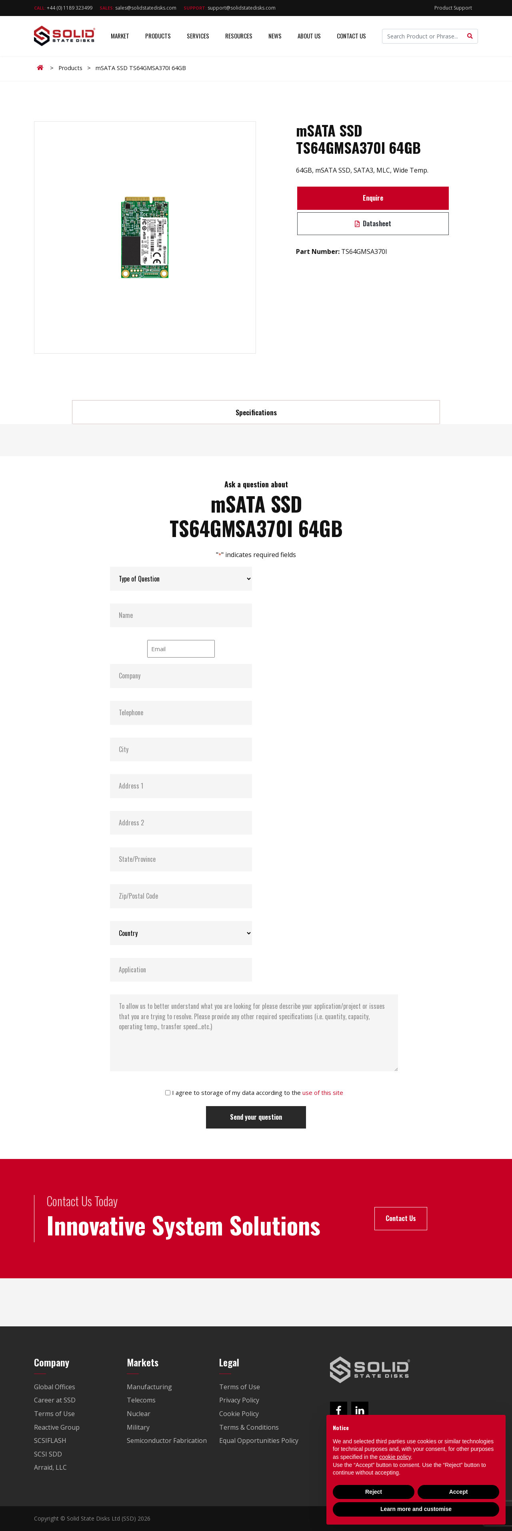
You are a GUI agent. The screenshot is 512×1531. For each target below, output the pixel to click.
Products (158, 35)
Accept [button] (458, 1492)
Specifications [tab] (256, 412)
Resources (238, 35)
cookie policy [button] (395, 1457)
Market (120, 35)
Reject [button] (373, 1492)
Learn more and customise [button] (416, 1509)
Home (41, 67)
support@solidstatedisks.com (230, 7)
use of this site (322, 1092)
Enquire (373, 198)
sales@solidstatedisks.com (138, 7)
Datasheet (373, 223)
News (275, 35)
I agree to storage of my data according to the (257, 1092)
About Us (309, 35)
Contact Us (351, 35)
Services (198, 35)
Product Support (453, 7)
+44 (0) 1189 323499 (63, 7)
